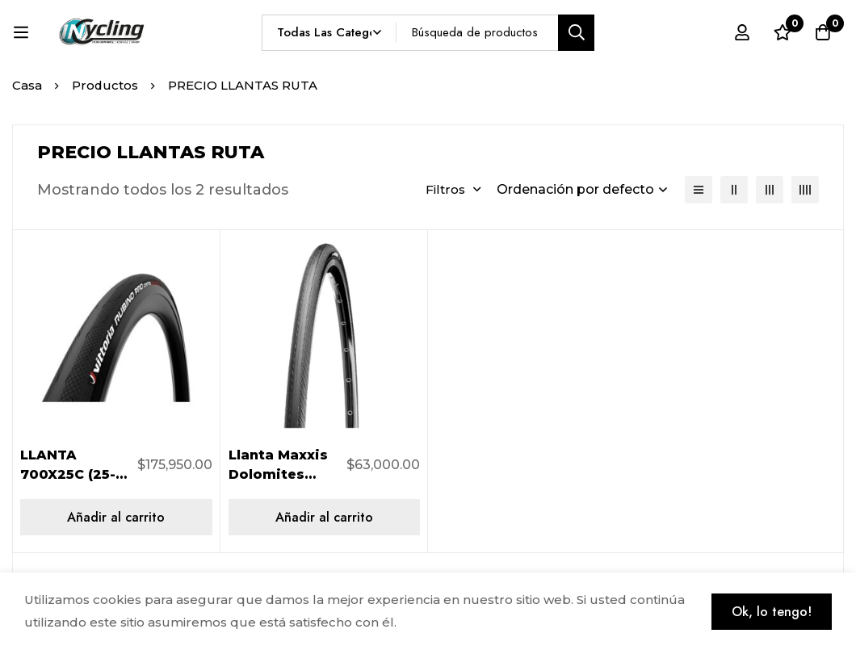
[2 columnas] (734, 189)
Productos (105, 85)
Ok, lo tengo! (772, 611)
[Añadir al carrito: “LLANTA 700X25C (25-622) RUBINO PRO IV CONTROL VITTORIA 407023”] (116, 517)
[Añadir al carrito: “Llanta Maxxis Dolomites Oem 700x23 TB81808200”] (325, 517)
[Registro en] (742, 32)
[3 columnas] (769, 189)
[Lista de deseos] (782, 32)
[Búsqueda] (576, 33)
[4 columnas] (805, 189)
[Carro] (823, 32)
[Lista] (698, 189)
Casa (27, 85)
